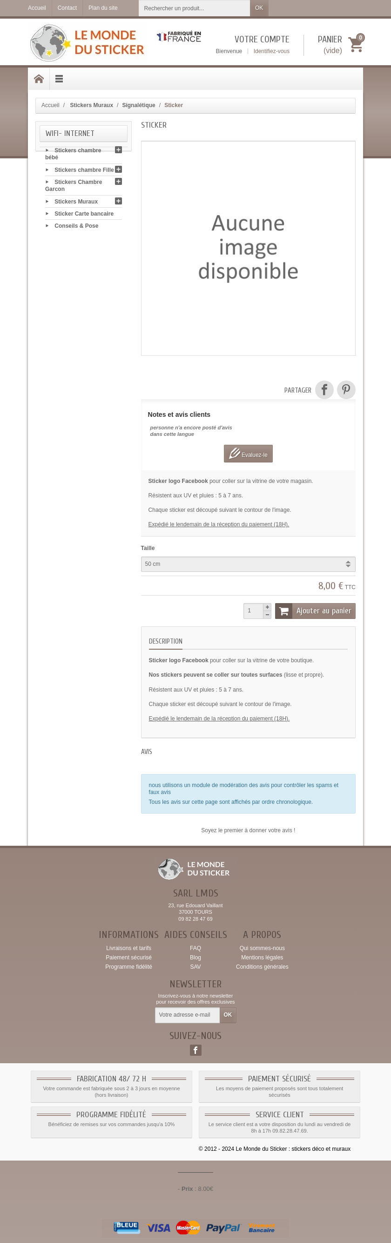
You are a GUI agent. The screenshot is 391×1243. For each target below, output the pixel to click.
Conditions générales (262, 967)
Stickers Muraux (76, 202)
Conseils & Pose (76, 227)
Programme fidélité (128, 967)
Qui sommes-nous (262, 948)
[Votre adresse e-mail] (187, 1015)
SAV (195, 967)
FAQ (195, 948)
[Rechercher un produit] (194, 8)
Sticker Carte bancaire (84, 214)
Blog (195, 957)
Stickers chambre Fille (84, 171)
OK (259, 8)
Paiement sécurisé (129, 957)
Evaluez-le (248, 453)
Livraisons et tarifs (128, 948)
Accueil (50, 105)
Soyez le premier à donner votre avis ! (248, 830)
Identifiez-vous (272, 51)
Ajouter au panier (313, 611)
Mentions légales (262, 957)
